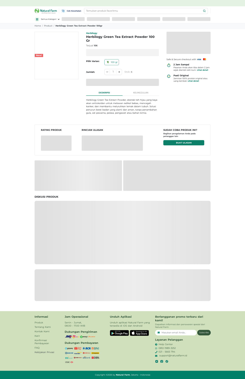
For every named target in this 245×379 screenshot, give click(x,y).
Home (38, 26)
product (48, 26)
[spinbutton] (113, 72)
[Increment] (119, 72)
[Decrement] (107, 72)
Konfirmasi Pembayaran (42, 342)
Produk (39, 322)
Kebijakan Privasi (44, 352)
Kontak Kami (42, 331)
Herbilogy (91, 33)
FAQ (37, 347)
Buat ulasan (184, 143)
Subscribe (204, 332)
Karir (37, 335)
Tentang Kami (43, 327)
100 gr (112, 62)
